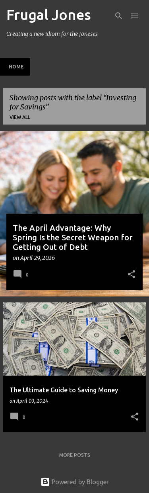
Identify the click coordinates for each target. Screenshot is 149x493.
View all (20, 117)
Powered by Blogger (75, 481)
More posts (74, 455)
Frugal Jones (48, 14)
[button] (131, 275)
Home (16, 66)
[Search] (119, 15)
